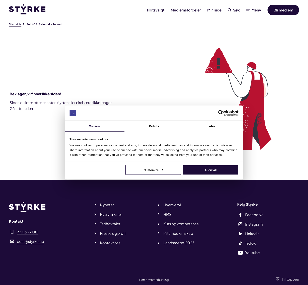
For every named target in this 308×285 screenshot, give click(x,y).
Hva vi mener (111, 214)
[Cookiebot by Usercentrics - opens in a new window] (221, 113)
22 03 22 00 (27, 232)
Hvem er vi (172, 205)
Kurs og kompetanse (181, 224)
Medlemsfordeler (186, 10)
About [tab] (213, 126)
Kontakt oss (110, 242)
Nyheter (107, 205)
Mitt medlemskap (178, 233)
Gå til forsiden (21, 108)
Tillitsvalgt (155, 10)
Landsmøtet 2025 (178, 242)
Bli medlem (283, 10)
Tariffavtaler (110, 224)
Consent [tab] (95, 126)
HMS (167, 214)
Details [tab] (154, 126)
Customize (153, 169)
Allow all (211, 169)
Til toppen (290, 279)
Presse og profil (113, 233)
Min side (214, 10)
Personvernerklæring (154, 279)
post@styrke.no (30, 241)
